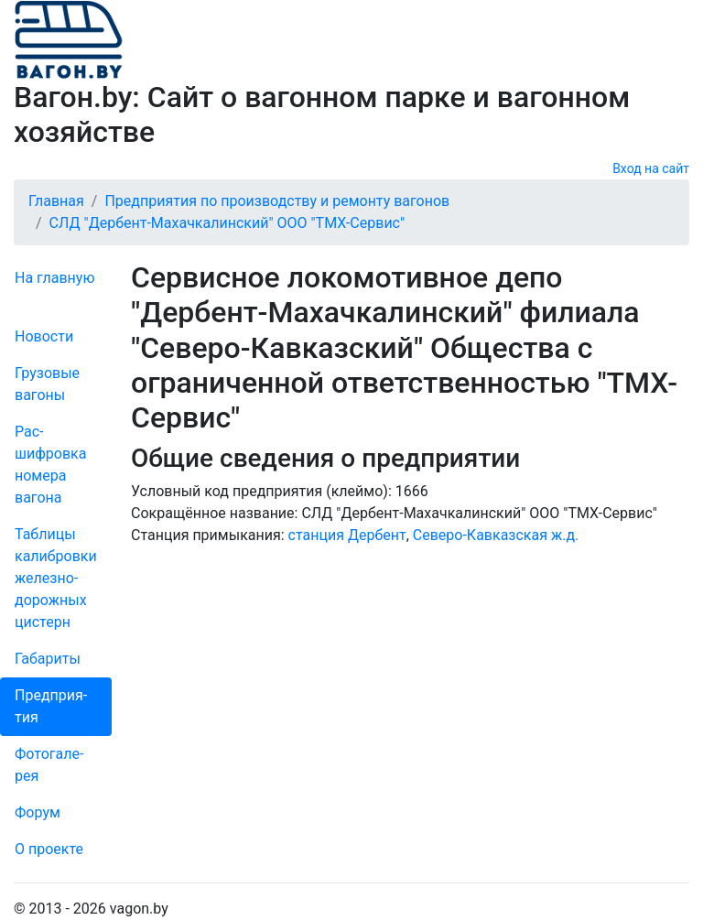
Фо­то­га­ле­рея (49, 765)
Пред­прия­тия (51, 706)
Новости (44, 336)
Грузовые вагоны (47, 384)
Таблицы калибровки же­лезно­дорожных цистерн (56, 578)
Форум (37, 812)
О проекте (49, 849)
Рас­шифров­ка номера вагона (50, 464)
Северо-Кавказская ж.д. (496, 535)
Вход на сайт (650, 168)
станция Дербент (347, 535)
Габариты (48, 658)
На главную (54, 278)
